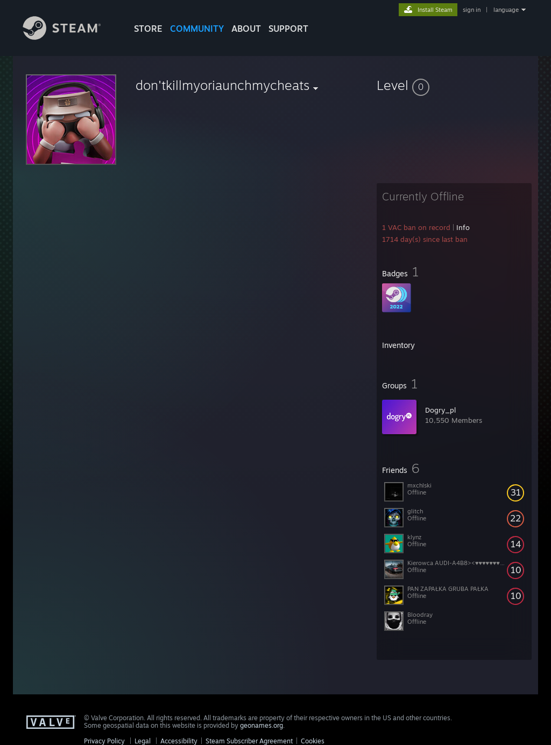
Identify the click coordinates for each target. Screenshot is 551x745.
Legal (143, 741)
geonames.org (261, 725)
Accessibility (178, 741)
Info (463, 227)
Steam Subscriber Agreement (249, 741)
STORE (148, 28)
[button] (454, 85)
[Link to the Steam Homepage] (70, 36)
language (506, 9)
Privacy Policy (104, 741)
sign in (472, 9)
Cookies (312, 741)
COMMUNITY (197, 28)
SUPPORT (288, 28)
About (246, 28)
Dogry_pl (440, 410)
